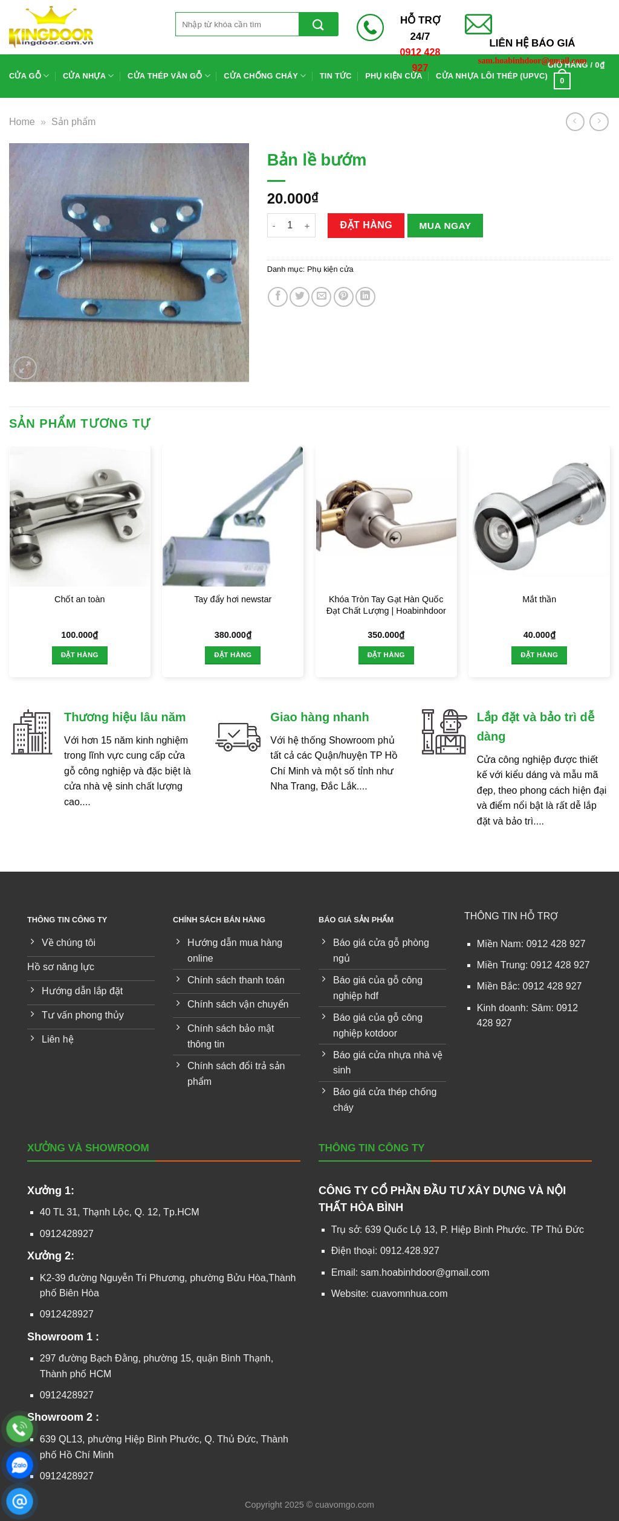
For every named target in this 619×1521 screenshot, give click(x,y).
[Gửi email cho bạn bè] (321, 297)
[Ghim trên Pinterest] (344, 297)
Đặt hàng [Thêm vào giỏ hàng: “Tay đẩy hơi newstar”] (232, 654)
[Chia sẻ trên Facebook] (278, 297)
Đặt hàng (366, 225)
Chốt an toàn (79, 599)
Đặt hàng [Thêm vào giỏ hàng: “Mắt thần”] (539, 654)
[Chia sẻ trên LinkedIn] (365, 297)
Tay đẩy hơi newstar (232, 599)
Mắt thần (539, 599)
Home (22, 122)
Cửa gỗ (29, 76)
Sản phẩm (73, 122)
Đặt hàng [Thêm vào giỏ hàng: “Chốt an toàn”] (80, 654)
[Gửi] (319, 24)
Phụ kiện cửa (330, 269)
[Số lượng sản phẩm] (290, 225)
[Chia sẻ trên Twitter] (300, 297)
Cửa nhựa (88, 76)
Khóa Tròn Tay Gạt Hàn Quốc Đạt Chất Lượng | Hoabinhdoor (386, 605)
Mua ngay (445, 225)
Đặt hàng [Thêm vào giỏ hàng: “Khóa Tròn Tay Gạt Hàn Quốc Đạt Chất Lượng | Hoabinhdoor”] (386, 654)
